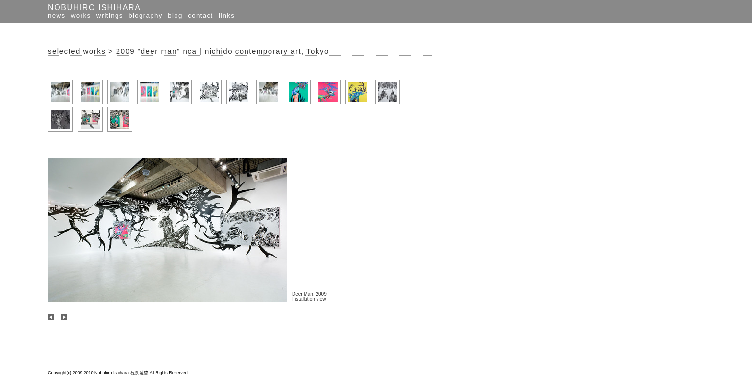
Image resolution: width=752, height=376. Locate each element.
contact (200, 15)
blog (175, 15)
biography (146, 15)
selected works (77, 51)
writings (109, 15)
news (56, 15)
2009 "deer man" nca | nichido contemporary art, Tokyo (222, 51)
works (81, 15)
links (227, 15)
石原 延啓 (139, 372)
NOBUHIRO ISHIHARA (94, 7)
